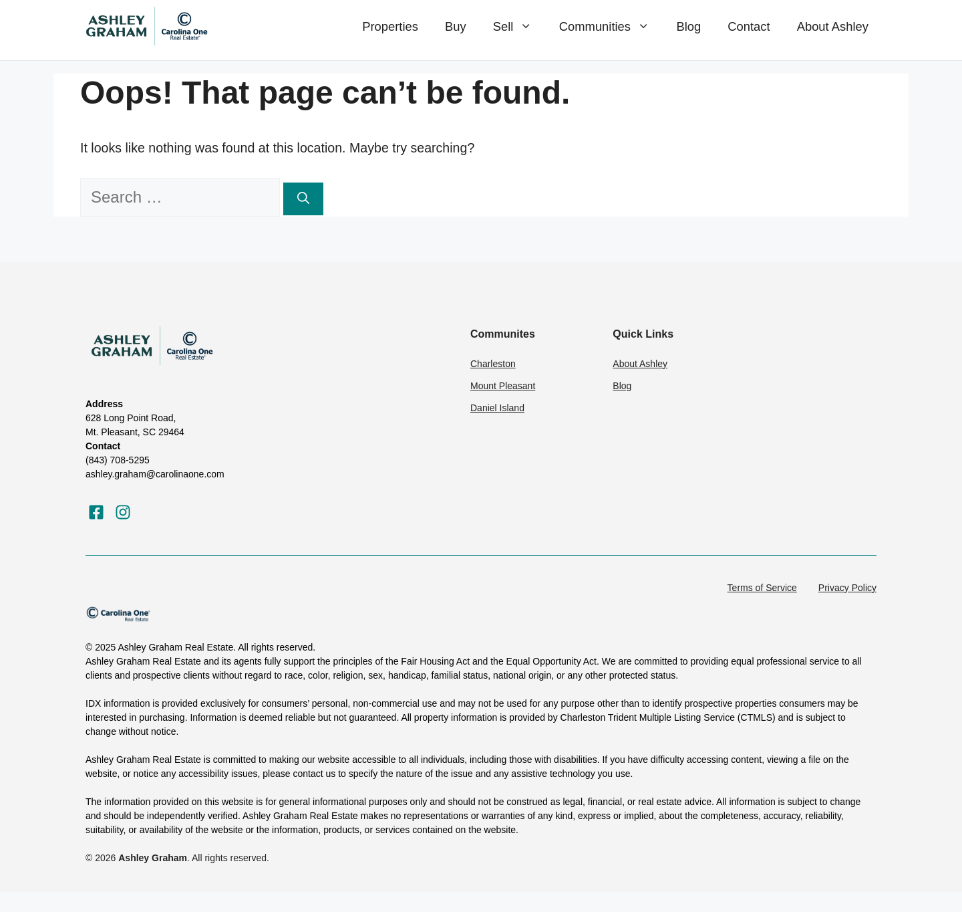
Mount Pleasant (502, 385)
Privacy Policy (847, 587)
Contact (749, 26)
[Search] (303, 199)
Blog (688, 26)
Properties (390, 26)
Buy (455, 26)
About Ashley (832, 26)
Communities (611, 27)
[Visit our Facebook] (96, 512)
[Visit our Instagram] (123, 512)
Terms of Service (762, 587)
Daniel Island (497, 408)
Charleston (493, 363)
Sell (519, 27)
